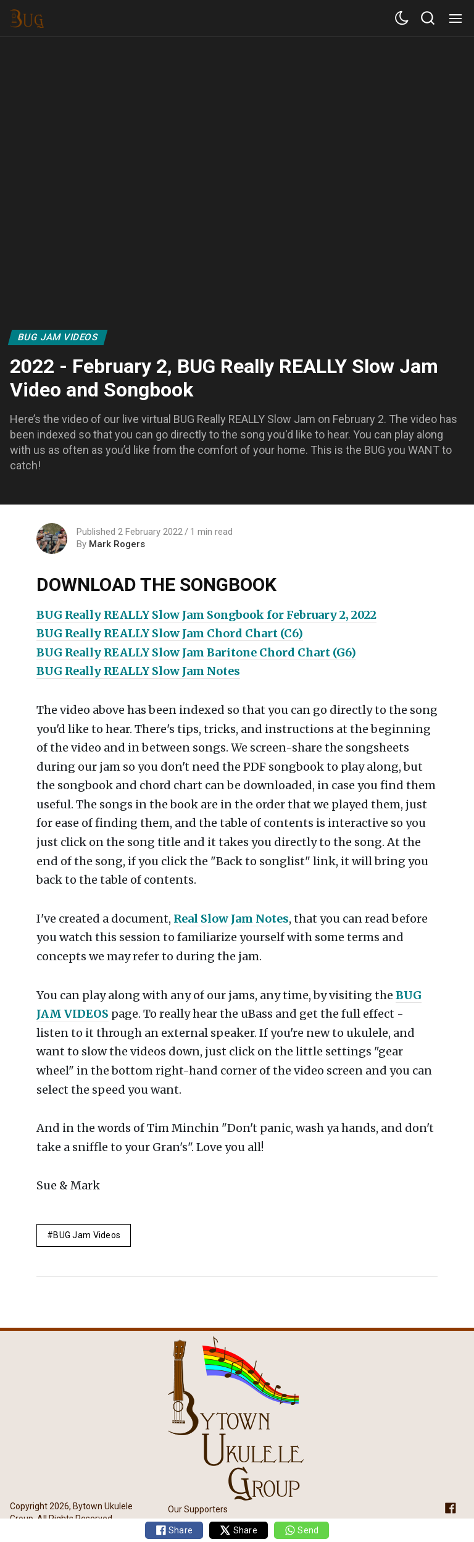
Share (174, 1530)
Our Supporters (198, 1509)
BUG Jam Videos (58, 337)
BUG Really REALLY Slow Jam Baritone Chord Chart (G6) (196, 652)
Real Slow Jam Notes (231, 918)
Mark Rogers (117, 544)
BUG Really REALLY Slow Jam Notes (138, 671)
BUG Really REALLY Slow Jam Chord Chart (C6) (169, 633)
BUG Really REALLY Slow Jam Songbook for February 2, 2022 (206, 615)
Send (301, 1530)
